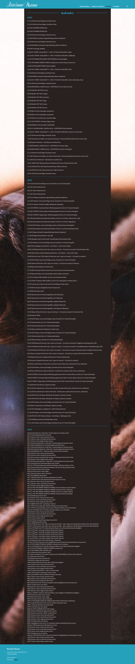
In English (116, 6)
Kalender (108, 6)
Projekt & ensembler (98, 6)
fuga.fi (16, 659)
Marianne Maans (85, 6)
